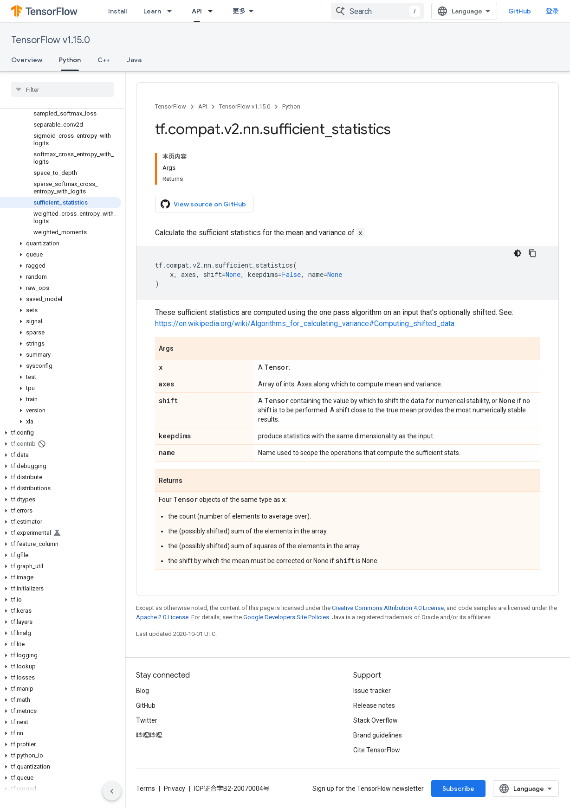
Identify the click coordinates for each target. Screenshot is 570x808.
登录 (552, 11)
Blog (142, 690)
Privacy (174, 788)
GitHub (519, 11)
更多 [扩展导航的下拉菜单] (239, 11)
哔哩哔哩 (149, 735)
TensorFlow (170, 106)
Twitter (146, 720)
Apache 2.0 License (162, 617)
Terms (145, 788)
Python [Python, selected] (70, 60)
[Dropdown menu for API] (213, 11)
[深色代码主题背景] (517, 253)
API (202, 106)
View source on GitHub (203, 204)
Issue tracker (372, 690)
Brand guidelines (377, 735)
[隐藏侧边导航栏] (112, 791)
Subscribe (458, 788)
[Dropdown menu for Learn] (172, 11)
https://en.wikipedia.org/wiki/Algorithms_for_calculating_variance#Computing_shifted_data (304, 323)
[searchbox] (62, 89)
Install (117, 11)
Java (134, 60)
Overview (26, 60)
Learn (152, 11)
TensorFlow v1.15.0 (50, 40)
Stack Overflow (375, 720)
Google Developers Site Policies (286, 617)
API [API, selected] (197, 11)
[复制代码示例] (532, 253)
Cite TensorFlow (376, 750)
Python (291, 106)
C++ (103, 60)
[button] (60, 243)
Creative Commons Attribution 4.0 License (388, 607)
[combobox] (377, 11)
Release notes (374, 705)
